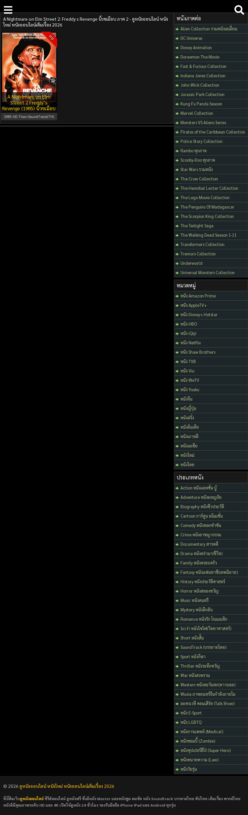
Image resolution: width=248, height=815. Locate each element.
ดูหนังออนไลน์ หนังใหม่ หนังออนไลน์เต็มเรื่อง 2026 (66, 786)
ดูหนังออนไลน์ (32, 798)
